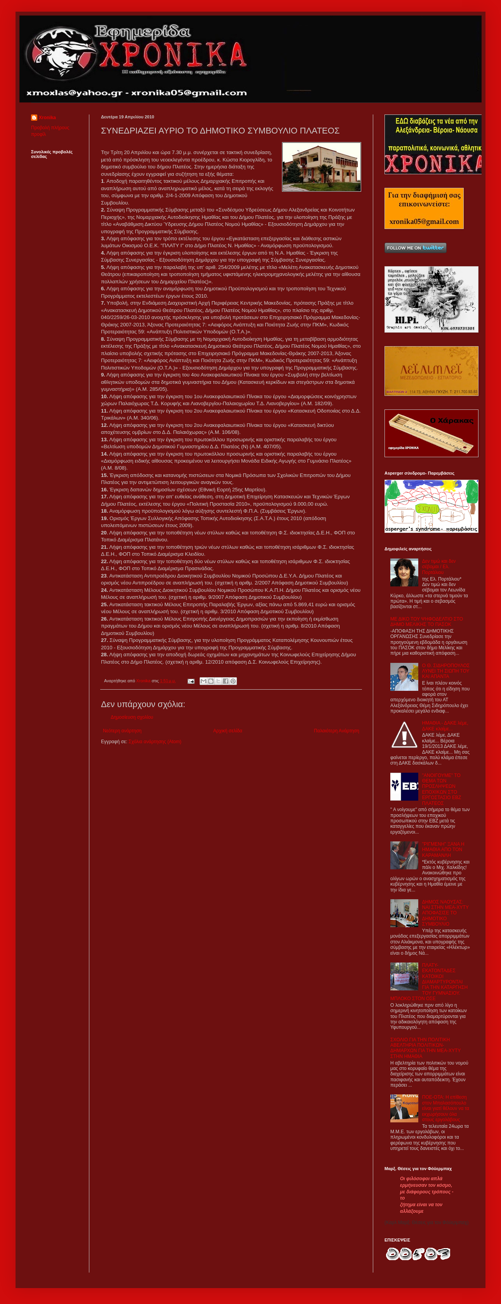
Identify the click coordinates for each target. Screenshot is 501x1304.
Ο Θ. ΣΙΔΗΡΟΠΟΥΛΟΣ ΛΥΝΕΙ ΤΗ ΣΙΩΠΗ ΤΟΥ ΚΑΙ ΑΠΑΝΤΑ (446, 671)
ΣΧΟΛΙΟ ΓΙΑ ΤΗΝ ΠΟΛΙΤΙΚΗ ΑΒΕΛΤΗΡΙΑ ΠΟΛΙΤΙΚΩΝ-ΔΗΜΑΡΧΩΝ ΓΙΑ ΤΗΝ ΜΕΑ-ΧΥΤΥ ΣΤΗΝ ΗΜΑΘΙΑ (425, 1048)
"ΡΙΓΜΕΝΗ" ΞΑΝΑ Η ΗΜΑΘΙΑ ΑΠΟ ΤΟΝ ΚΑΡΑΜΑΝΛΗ (443, 849)
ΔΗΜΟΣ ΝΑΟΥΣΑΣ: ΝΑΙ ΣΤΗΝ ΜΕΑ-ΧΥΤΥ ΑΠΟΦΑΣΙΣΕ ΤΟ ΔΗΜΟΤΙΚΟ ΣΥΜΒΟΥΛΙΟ (445, 913)
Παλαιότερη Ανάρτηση (336, 731)
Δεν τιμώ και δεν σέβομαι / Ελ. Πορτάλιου (439, 566)
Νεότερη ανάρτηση (122, 731)
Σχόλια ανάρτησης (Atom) (155, 741)
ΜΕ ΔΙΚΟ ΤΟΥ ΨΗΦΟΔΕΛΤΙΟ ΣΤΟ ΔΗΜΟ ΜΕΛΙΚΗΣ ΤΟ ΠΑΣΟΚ (426, 621)
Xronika (47, 117)
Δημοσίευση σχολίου (132, 717)
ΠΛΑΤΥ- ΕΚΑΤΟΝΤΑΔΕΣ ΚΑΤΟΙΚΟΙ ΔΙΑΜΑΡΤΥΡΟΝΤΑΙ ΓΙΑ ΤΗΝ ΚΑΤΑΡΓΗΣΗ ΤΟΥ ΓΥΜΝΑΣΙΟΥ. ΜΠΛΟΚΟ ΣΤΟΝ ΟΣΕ (429, 981)
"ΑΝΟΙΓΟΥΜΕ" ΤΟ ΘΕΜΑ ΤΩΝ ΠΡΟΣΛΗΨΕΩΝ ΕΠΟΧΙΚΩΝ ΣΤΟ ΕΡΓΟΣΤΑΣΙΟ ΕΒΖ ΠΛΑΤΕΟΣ (441, 789)
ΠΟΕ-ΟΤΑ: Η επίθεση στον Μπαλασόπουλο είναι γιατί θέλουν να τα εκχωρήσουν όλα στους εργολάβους (446, 1108)
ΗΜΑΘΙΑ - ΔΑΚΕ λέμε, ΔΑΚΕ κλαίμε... (445, 725)
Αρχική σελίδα (227, 731)
